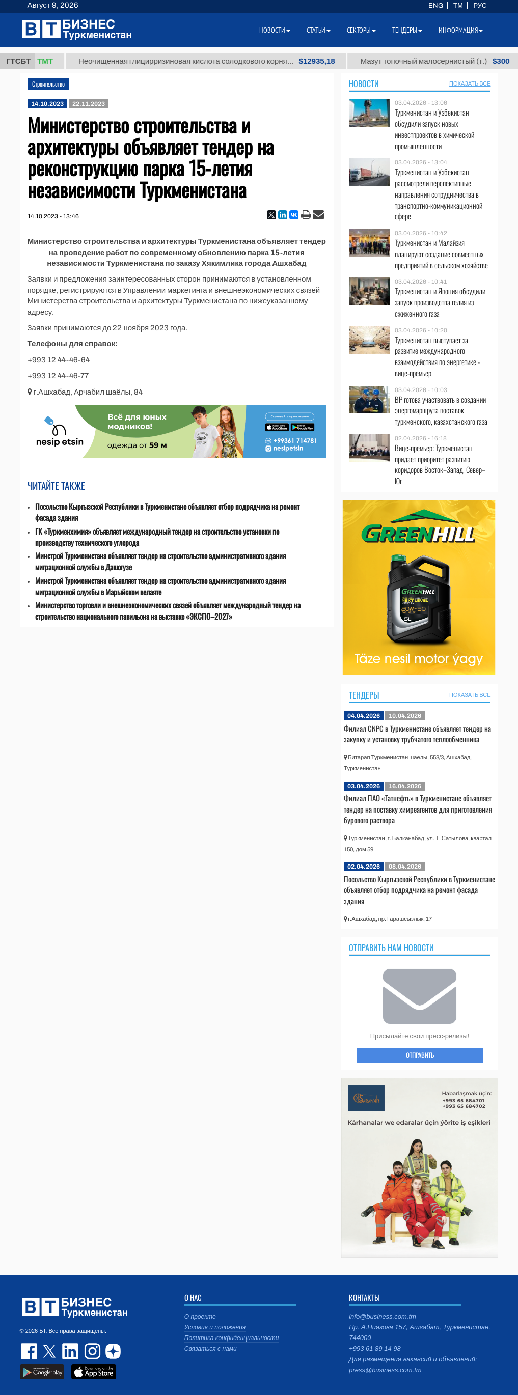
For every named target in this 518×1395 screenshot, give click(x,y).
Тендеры (364, 695)
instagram (91, 1351)
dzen (111, 1351)
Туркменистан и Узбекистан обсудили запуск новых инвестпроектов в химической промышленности (434, 129)
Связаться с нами (210, 1348)
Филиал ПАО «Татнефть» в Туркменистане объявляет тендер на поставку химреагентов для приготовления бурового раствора (418, 808)
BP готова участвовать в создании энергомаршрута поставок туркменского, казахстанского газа (441, 410)
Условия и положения (215, 1327)
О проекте (200, 1316)
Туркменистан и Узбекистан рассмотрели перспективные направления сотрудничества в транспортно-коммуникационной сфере (438, 193)
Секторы (361, 30)
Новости (364, 83)
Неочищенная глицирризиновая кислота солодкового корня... (223, 61)
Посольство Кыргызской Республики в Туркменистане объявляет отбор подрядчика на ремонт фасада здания (167, 512)
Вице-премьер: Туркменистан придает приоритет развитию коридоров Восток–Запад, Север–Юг (440, 464)
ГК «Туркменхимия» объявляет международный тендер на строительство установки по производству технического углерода (157, 537)
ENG (435, 5)
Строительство (48, 83)
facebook (30, 1351)
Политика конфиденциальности (231, 1338)
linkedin (71, 1351)
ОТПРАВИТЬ (420, 1055)
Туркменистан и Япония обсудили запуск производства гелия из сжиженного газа (440, 302)
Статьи (319, 30)
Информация (461, 30)
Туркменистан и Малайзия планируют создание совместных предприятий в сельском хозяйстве (441, 253)
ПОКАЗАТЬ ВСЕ (469, 83)
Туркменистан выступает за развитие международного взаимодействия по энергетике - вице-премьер (437, 356)
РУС (479, 5)
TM (458, 5)
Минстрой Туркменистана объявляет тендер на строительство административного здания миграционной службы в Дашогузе (160, 561)
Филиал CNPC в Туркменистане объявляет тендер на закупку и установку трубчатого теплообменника (417, 733)
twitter (50, 1351)
